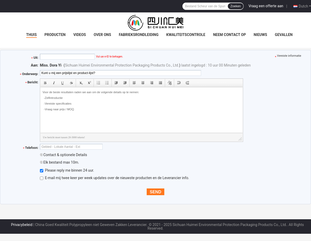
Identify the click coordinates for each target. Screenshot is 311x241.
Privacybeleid (21, 225)
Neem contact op (229, 35)
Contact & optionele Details (63, 155)
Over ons (102, 35)
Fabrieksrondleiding (139, 35)
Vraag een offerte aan (266, 6)
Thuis (31, 35)
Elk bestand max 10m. (59, 162)
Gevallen (284, 35)
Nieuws (260, 35)
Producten (55, 35)
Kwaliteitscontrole (186, 35)
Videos (79, 35)
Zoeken (235, 6)
